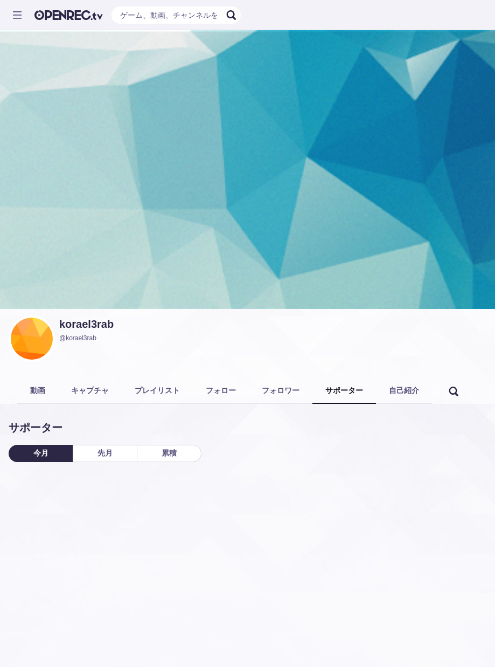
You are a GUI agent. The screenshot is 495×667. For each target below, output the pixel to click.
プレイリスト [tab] (157, 390)
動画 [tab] (37, 390)
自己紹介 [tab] (404, 390)
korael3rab (86, 324)
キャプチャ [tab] (90, 390)
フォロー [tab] (221, 390)
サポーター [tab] (344, 390)
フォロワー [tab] (280, 390)
